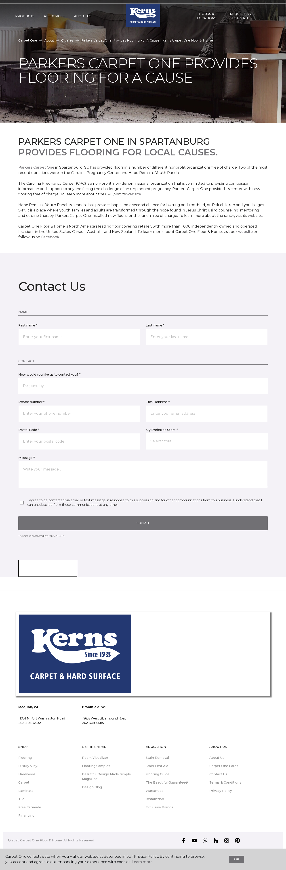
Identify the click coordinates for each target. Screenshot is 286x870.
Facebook (50, 237)
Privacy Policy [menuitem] (220, 791)
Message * (26, 457)
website (133, 194)
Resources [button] (54, 25)
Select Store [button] (27, 7)
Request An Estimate (240, 25)
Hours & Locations (206, 25)
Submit (143, 523)
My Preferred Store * (162, 429)
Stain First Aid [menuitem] (157, 766)
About (49, 40)
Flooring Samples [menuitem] (96, 766)
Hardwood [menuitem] (26, 774)
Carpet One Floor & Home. (41, 840)
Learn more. (142, 862)
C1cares (67, 40)
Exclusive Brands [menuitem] (159, 807)
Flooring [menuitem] (25, 758)
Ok (236, 859)
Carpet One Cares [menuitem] (223, 766)
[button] (261, 25)
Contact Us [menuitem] (218, 774)
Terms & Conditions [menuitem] (225, 782)
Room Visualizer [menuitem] (95, 758)
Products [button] (24, 25)
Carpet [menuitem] (23, 782)
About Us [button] (82, 25)
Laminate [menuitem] (26, 791)
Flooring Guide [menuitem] (157, 774)
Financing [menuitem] (26, 816)
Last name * (155, 325)
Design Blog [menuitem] (92, 787)
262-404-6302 (29, 723)
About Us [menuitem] (216, 758)
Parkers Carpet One (36, 167)
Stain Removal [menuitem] (157, 758)
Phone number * (31, 402)
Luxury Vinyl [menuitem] (28, 766)
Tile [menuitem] (21, 799)
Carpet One (27, 40)
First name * (27, 325)
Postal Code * (28, 429)
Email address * (158, 402)
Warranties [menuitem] (154, 791)
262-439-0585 (93, 723)
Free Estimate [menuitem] (29, 807)
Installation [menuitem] (155, 799)
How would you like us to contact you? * (49, 374)
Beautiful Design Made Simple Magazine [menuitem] (106, 776)
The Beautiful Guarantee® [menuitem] (167, 782)
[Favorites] (266, 25)
